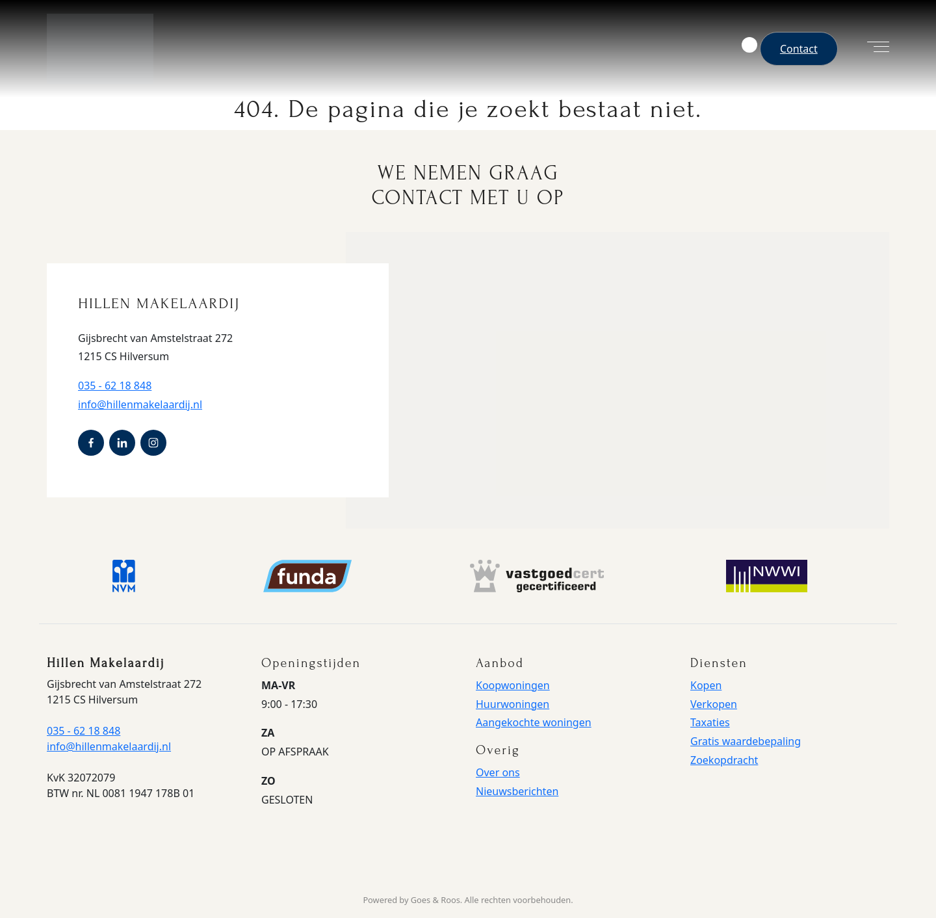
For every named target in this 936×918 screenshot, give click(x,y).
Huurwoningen (512, 704)
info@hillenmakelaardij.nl (140, 404)
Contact (799, 49)
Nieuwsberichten (517, 791)
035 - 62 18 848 (114, 385)
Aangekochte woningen (534, 722)
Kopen (706, 685)
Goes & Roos (435, 900)
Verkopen (713, 704)
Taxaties (710, 722)
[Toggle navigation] (871, 49)
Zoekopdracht (724, 760)
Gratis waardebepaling (745, 741)
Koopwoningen (513, 685)
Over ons (498, 772)
